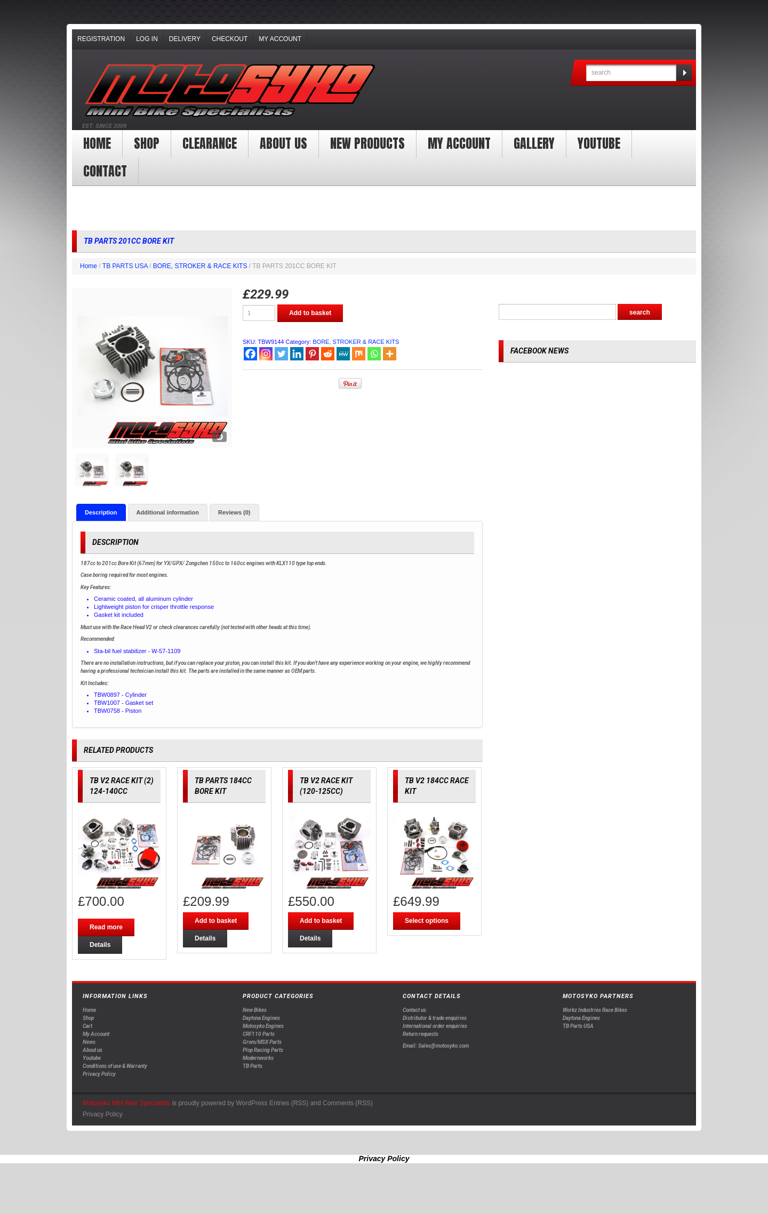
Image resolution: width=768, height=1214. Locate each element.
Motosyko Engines (263, 1026)
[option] (152, 368)
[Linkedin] (296, 353)
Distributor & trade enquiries (435, 1018)
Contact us (414, 1010)
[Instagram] (266, 353)
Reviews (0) (234, 512)
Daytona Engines (261, 1018)
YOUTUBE (599, 143)
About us (283, 143)
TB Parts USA (578, 1026)
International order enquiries (435, 1026)
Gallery (534, 143)
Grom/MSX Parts (262, 1042)
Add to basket (310, 313)
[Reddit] (327, 353)
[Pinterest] (312, 353)
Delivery (185, 39)
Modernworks (258, 1058)
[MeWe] (343, 353)
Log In (147, 39)
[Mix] (358, 353)
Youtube (92, 1058)
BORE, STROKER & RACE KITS (200, 266)
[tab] (101, 512)
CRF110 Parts (259, 1034)
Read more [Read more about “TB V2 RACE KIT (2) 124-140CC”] (106, 927)
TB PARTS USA (125, 266)
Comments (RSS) (348, 1103)
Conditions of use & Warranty (115, 1066)
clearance (209, 143)
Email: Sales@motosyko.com (436, 1046)
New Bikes (255, 1010)
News (89, 1042)
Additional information (168, 512)
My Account (280, 39)
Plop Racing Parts (263, 1050)
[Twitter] (281, 353)
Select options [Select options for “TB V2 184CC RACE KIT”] (427, 920)
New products (367, 143)
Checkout (229, 39)
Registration (101, 39)
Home (97, 143)
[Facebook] (250, 353)
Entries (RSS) (288, 1103)
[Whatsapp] (374, 353)
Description (101, 512)
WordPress (251, 1103)
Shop (146, 143)
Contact (105, 171)
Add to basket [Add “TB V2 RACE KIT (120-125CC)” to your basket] (321, 920)
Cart (87, 1026)
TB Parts (252, 1066)
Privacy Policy (99, 1074)
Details (100, 944)
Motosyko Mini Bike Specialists (126, 1103)
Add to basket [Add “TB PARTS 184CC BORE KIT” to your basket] (216, 920)
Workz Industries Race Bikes (595, 1010)
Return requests (420, 1034)
